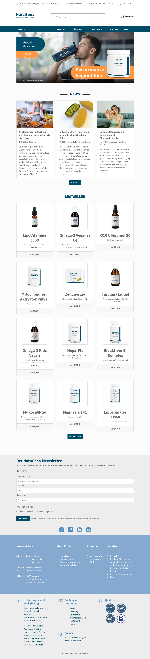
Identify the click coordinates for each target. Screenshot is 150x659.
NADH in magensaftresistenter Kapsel (115, 360)
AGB (92, 562)
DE (112, 3)
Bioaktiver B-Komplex (115, 353)
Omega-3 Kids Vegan (35, 353)
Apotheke (49, 511)
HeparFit (75, 350)
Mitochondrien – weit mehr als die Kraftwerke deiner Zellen (74, 135)
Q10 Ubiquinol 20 (115, 235)
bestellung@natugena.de (36, 579)
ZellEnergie (75, 294)
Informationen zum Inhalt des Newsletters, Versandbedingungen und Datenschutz (72, 518)
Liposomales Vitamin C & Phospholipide (115, 422)
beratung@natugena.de (35, 582)
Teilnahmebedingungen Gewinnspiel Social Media (121, 568)
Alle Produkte (75, 436)
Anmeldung (65, 556)
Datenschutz (96, 556)
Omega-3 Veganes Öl (75, 238)
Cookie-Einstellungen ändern (75, 653)
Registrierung (66, 559)
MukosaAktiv (34, 412)
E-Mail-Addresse (24, 476)
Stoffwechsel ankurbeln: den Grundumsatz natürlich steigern (34, 135)
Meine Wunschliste (69, 565)
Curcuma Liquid (115, 294)
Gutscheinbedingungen (121, 574)
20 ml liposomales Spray (115, 240)
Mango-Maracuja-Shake (34, 304)
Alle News (75, 182)
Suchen (97, 17)
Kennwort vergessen (70, 562)
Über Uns (80, 29)
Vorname (20, 485)
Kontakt (114, 29)
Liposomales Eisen (115, 415)
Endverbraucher (24, 511)
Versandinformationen (121, 562)
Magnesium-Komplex (75, 417)
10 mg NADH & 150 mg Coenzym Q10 (75, 299)
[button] (25, 57)
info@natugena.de (96, 3)
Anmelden (128, 3)
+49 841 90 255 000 (33, 567)
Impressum (95, 559)
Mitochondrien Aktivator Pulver (34, 297)
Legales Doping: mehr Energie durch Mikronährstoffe (112, 135)
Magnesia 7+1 (75, 412)
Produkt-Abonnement (121, 559)
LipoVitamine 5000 (34, 238)
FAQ (126, 29)
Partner (98, 29)
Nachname (21, 495)
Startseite (62, 29)
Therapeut (38, 511)
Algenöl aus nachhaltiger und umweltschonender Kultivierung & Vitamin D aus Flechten (35, 363)
